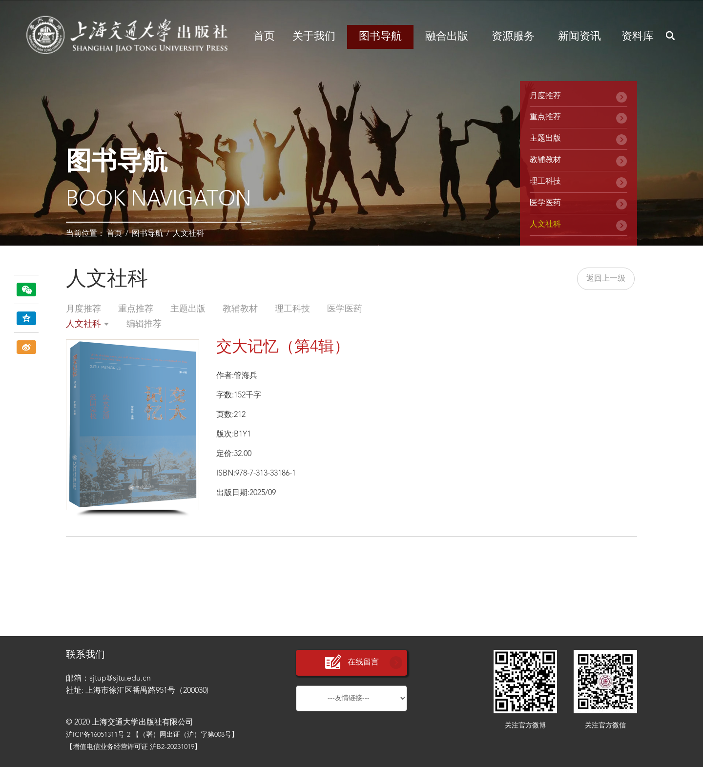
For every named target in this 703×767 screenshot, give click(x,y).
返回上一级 (605, 279)
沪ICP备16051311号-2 (98, 734)
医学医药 (545, 203)
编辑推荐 (144, 324)
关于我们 (313, 36)
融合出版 (446, 36)
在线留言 (351, 662)
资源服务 (513, 36)
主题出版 (545, 139)
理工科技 (545, 182)
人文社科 (188, 234)
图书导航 (380, 36)
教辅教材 (545, 160)
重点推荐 (545, 117)
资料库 (637, 36)
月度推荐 (545, 96)
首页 (264, 36)
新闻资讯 (579, 36)
